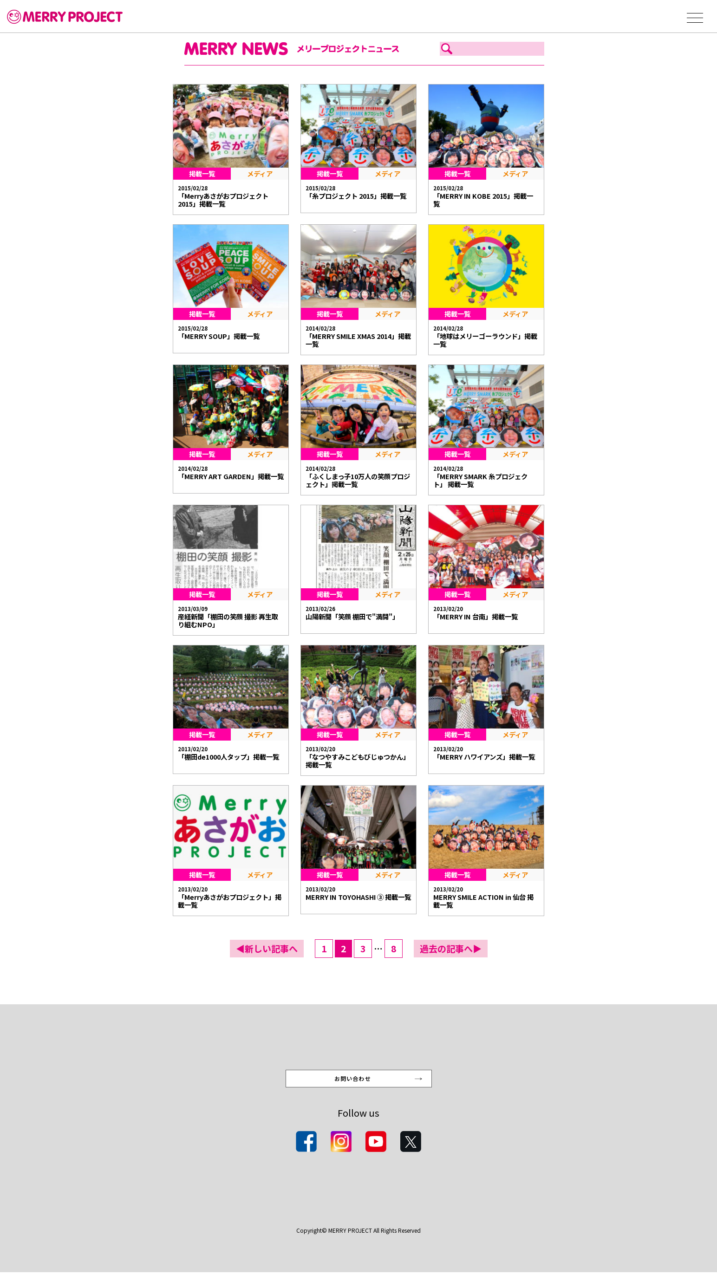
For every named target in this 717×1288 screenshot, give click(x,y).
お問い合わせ (354, 1091)
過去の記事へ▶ (451, 948)
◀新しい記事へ (267, 948)
